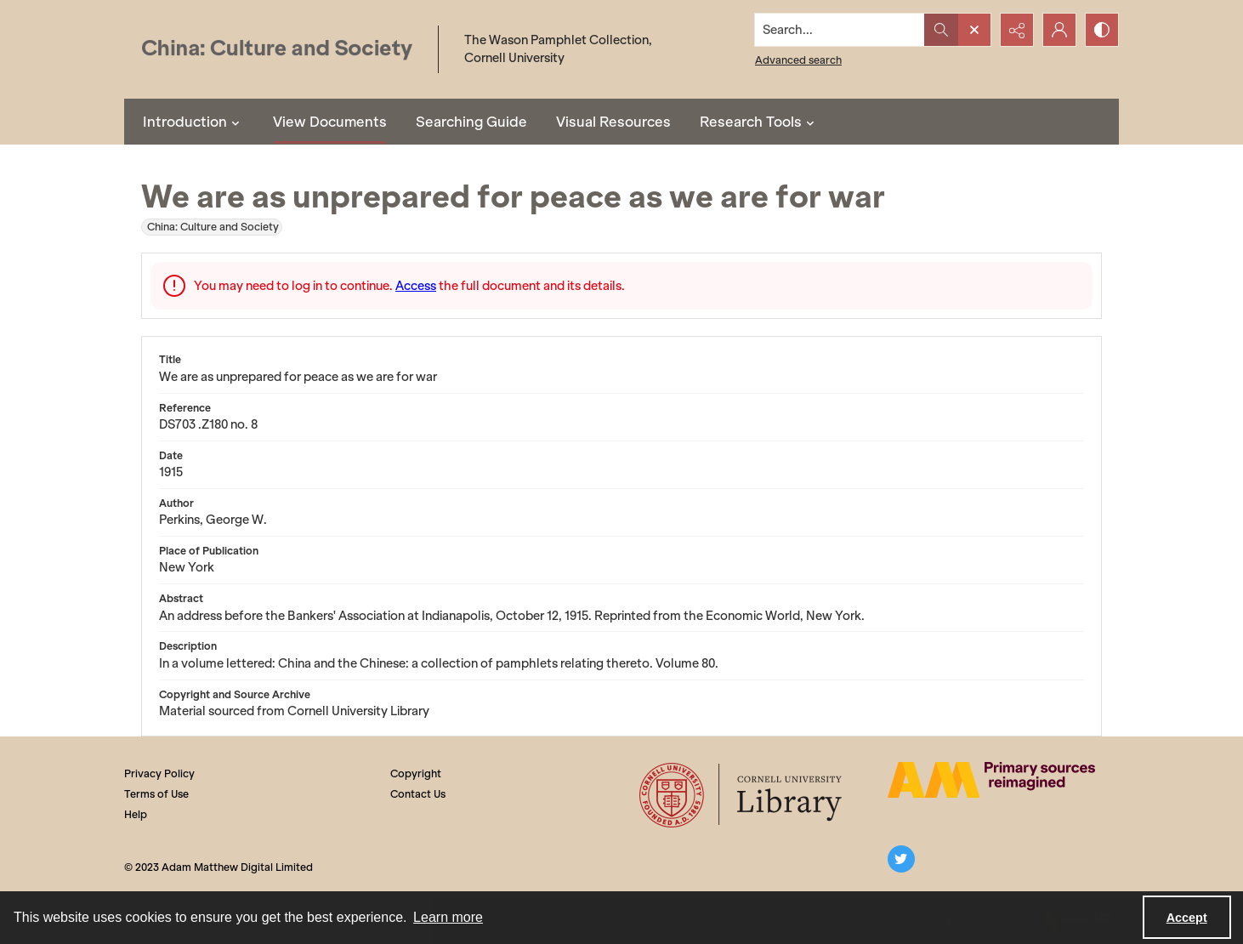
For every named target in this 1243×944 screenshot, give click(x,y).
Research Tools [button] (759, 121)
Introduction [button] (193, 121)
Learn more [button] (448, 917)
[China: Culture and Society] (276, 49)
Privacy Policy (159, 773)
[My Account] (1059, 30)
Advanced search (798, 60)
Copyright (415, 773)
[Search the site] (840, 30)
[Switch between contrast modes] (1102, 30)
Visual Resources (613, 121)
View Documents (330, 121)
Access (415, 285)
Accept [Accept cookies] (1186, 917)
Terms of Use (156, 794)
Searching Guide (471, 121)
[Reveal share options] (1017, 30)
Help (135, 814)
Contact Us (418, 794)
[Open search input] (974, 30)
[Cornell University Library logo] (742, 795)
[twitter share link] (901, 859)
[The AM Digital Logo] (991, 780)
